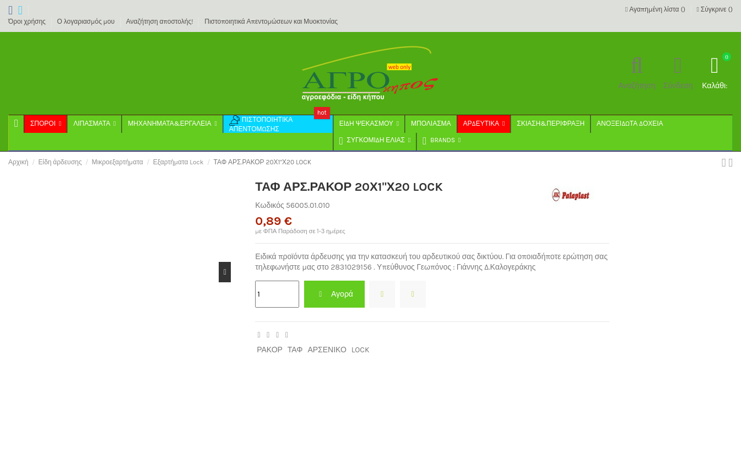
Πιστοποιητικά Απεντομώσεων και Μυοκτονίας (271, 21)
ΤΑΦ (295, 350)
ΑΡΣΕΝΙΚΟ (326, 350)
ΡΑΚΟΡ (270, 350)
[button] (441, 142)
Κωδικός (269, 205)
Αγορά (334, 294)
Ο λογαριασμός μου (86, 21)
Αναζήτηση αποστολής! (160, 21)
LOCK (360, 350)
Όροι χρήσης (27, 21)
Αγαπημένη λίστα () (656, 9)
